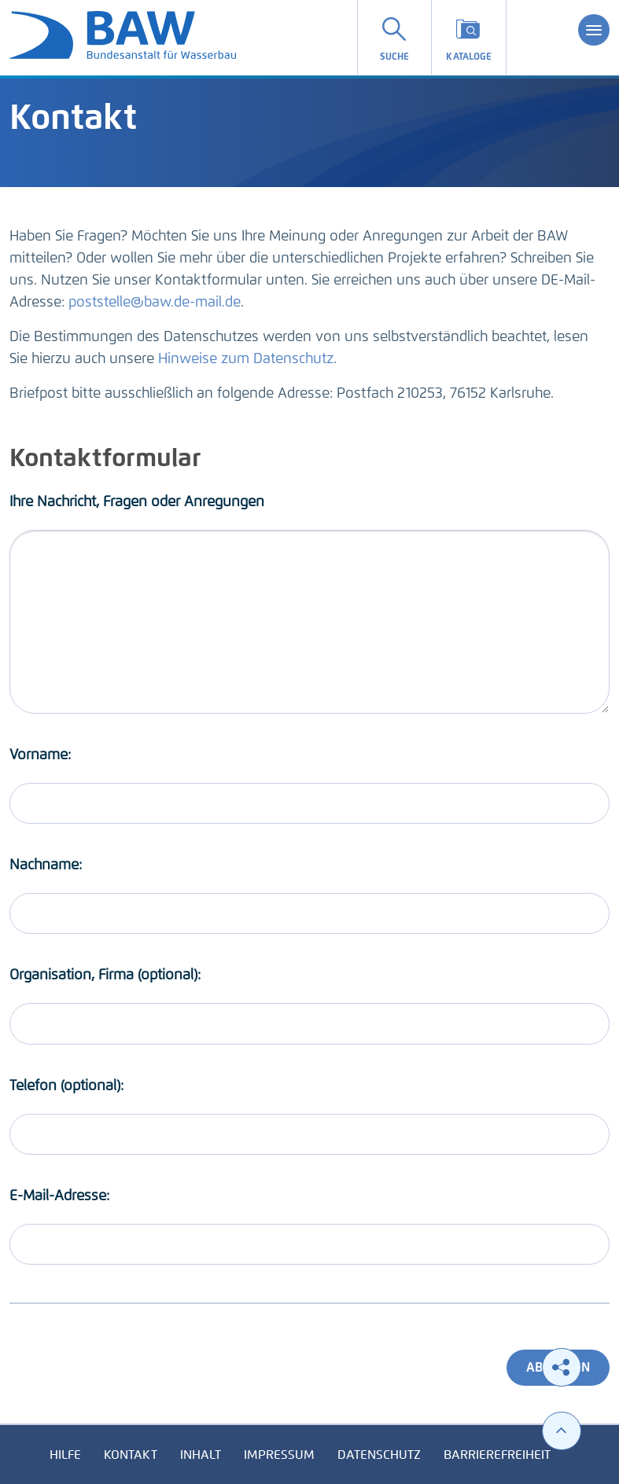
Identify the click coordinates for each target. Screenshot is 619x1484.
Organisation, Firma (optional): (105, 974)
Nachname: (45, 864)
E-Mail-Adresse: (59, 1195)
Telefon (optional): (66, 1085)
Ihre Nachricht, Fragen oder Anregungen (136, 501)
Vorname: (40, 754)
